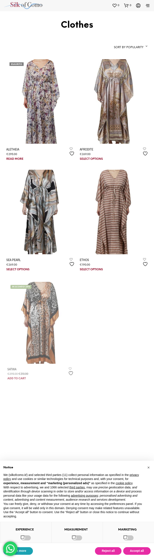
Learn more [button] (18, 550)
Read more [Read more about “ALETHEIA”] (14, 159)
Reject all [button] (108, 550)
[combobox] (125, 46)
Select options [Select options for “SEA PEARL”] (18, 269)
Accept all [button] (137, 550)
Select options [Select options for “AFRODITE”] (91, 159)
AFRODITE (86, 149)
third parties (77, 487)
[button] (115, 5)
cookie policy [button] (124, 483)
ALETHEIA (12, 149)
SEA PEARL (13, 259)
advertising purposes (84, 495)
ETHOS (86, 257)
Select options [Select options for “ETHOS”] (93, 266)
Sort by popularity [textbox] (128, 47)
